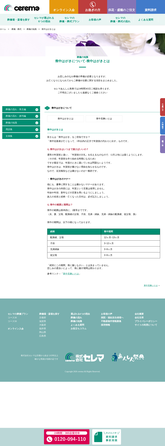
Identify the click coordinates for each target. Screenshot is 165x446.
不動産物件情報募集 (111, 321)
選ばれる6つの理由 (80, 314)
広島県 (42, 336)
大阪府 (42, 325)
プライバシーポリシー (146, 321)
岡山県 (42, 332)
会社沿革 (139, 317)
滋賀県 (42, 321)
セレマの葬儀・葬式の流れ (120, 19)
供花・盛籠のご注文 (121, 10)
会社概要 (139, 314)
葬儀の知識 (32, 29)
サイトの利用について (146, 325)
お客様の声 (95, 19)
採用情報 (105, 325)
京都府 (42, 317)
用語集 (9, 129)
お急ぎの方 (92, 10)
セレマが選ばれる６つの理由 (44, 19)
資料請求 (151, 10)
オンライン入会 (64, 10)
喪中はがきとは (65, 118)
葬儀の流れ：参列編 (16, 116)
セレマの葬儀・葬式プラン (69, 19)
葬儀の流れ (76, 317)
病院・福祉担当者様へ (112, 317)
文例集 (9, 136)
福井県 (42, 328)
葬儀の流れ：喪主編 (16, 109)
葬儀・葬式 (16, 29)
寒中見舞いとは (104, 118)
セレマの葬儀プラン (18, 314)
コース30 (12, 317)
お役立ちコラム (78, 328)
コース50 (12, 321)
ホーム (3, 29)
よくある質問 (145, 19)
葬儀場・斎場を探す (18, 19)
